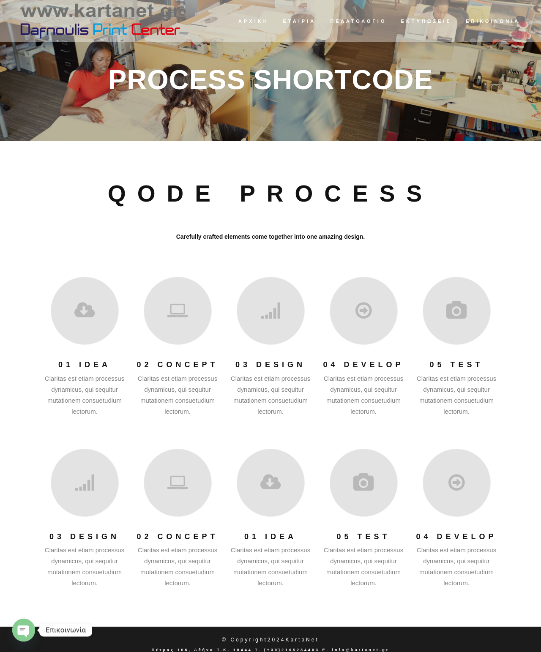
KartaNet (302, 640)
